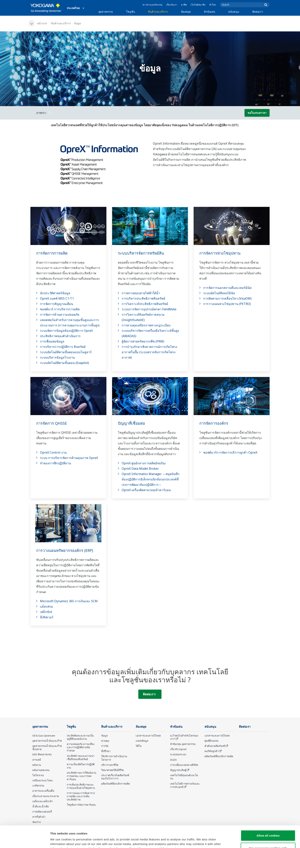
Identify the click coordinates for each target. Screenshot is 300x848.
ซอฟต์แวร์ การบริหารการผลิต (60, 309)
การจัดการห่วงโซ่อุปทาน (219, 253)
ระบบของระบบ (178, 754)
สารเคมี (36, 759)
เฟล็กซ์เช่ (46, 612)
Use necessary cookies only (268, 827)
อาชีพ (184, 4)
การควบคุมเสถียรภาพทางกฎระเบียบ (146, 325)
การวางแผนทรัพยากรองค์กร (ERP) (64, 550)
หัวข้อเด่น (209, 11)
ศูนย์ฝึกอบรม (211, 740)
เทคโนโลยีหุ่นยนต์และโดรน (184, 776)
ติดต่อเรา (257, 11)
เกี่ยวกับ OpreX (178, 749)
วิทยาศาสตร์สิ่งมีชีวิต (112, 770)
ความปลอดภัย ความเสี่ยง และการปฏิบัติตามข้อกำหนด (80, 747)
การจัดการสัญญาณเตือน (56, 304)
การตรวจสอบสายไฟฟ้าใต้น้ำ (141, 293)
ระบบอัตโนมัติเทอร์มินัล (219, 293)
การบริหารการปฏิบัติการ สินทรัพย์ (63, 347)
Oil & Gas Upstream (43, 735)
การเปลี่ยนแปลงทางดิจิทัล (184, 765)
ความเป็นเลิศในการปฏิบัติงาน (81, 766)
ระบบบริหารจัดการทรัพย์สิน (141, 253)
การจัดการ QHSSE (51, 423)
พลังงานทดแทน (41, 770)
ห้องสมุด (186, 11)
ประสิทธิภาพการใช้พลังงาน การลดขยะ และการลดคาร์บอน (81, 776)
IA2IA (173, 759)
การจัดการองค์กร (213, 423)
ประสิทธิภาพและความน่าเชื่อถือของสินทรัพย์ (80, 757)
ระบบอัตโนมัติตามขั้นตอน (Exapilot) (64, 363)
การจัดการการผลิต (52, 253)
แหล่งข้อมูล (142, 740)
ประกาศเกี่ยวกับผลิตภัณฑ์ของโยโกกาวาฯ (115, 776)
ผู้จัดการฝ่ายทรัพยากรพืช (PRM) (143, 341)
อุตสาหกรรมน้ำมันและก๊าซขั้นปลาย (47, 747)
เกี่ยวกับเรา (171, 4)
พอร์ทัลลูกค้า (211, 751)
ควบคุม (105, 740)
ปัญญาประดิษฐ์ (178, 770)
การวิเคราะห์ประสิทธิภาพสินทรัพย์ (145, 304)
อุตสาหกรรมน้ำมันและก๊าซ (47, 740)
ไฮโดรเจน (38, 775)
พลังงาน (36, 765)
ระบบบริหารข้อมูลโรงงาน (57, 357)
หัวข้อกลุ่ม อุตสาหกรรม (183, 744)
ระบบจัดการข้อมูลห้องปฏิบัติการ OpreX (66, 331)
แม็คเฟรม (46, 606)
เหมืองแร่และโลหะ (42, 780)
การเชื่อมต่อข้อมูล (52, 341)
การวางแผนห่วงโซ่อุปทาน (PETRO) (227, 304)
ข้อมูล (104, 735)
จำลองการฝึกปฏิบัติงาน (55, 463)
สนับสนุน (233, 11)
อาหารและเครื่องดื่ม (43, 790)
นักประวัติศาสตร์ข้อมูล (55, 293)
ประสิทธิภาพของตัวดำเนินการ (60, 336)
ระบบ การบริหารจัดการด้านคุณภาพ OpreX (69, 458)
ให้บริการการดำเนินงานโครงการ (114, 758)
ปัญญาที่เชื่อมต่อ (131, 423)
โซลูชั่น (130, 11)
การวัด (104, 746)
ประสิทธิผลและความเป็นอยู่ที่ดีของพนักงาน (80, 737)
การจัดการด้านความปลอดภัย (59, 314)
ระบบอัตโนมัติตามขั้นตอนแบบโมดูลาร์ (66, 352)
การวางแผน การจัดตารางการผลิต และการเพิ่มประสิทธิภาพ (81, 796)
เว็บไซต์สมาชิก (198, 4)
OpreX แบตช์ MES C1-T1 (57, 298)
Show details (201, 840)
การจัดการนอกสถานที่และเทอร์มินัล (227, 288)
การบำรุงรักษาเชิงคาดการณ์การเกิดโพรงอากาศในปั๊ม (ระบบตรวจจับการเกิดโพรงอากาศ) (149, 352)
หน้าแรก (42, 23)
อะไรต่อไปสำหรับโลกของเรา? (184, 737)
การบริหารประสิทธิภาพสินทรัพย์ (143, 298)
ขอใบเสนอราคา (257, 113)
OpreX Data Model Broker (140, 468)
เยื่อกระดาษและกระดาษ (45, 796)
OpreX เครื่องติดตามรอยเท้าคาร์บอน (146, 490)
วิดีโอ (139, 746)
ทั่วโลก (212, 4)
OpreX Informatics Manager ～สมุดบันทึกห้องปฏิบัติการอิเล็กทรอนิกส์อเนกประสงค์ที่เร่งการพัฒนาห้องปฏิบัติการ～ (150, 479)
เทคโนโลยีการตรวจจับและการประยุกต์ (185, 785)
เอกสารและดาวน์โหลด (148, 735)
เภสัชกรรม (38, 785)
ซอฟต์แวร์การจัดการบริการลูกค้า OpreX (230, 452)
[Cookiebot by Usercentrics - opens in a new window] (25, 840)
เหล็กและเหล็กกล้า (42, 801)
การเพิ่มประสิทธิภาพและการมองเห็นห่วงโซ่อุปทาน (81, 786)
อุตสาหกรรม (105, 11)
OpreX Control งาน (53, 452)
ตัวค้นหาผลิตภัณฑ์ (215, 746)
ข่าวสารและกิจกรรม (152, 4)
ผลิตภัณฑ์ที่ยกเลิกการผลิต (115, 783)
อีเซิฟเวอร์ (46, 617)
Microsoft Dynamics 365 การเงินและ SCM (69, 601)
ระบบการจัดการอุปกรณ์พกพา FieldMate (149, 309)
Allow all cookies (268, 815)
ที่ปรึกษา (105, 751)
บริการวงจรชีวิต (109, 765)
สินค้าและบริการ (158, 11)
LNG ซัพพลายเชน (42, 754)
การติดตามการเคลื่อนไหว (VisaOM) (227, 298)
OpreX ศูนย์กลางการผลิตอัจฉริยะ (144, 463)
